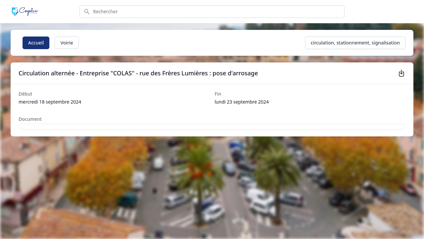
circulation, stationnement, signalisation (355, 43)
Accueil (36, 43)
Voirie (66, 43)
